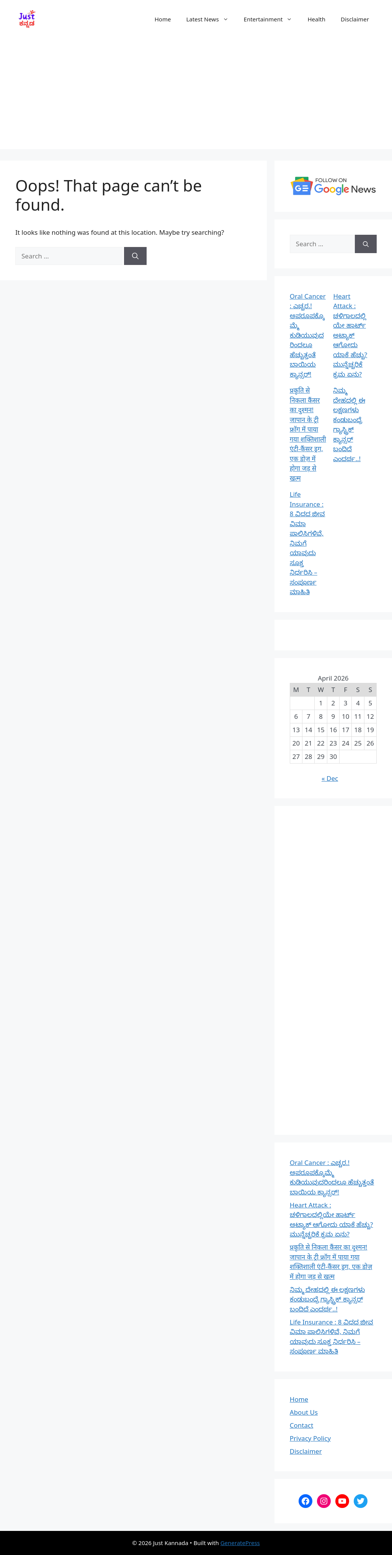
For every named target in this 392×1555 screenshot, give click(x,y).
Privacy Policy (310, 1438)
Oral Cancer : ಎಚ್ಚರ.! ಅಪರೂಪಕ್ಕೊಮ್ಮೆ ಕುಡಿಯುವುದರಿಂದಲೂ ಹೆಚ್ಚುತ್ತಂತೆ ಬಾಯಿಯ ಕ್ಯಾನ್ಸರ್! (308, 335)
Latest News (211, 19)
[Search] (135, 256)
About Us (304, 1412)
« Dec (330, 778)
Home (163, 19)
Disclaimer (355, 19)
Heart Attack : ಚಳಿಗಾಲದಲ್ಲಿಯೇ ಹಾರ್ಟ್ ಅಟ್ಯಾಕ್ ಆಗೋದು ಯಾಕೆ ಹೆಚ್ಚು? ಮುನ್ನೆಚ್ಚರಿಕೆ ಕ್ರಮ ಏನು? (350, 335)
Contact (302, 1425)
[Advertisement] (196, 95)
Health (316, 19)
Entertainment (272, 19)
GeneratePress (240, 1543)
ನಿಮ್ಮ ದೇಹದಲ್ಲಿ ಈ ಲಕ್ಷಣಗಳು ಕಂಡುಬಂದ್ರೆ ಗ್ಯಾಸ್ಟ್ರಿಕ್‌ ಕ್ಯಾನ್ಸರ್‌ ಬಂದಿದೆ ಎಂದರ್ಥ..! (327, 1299)
